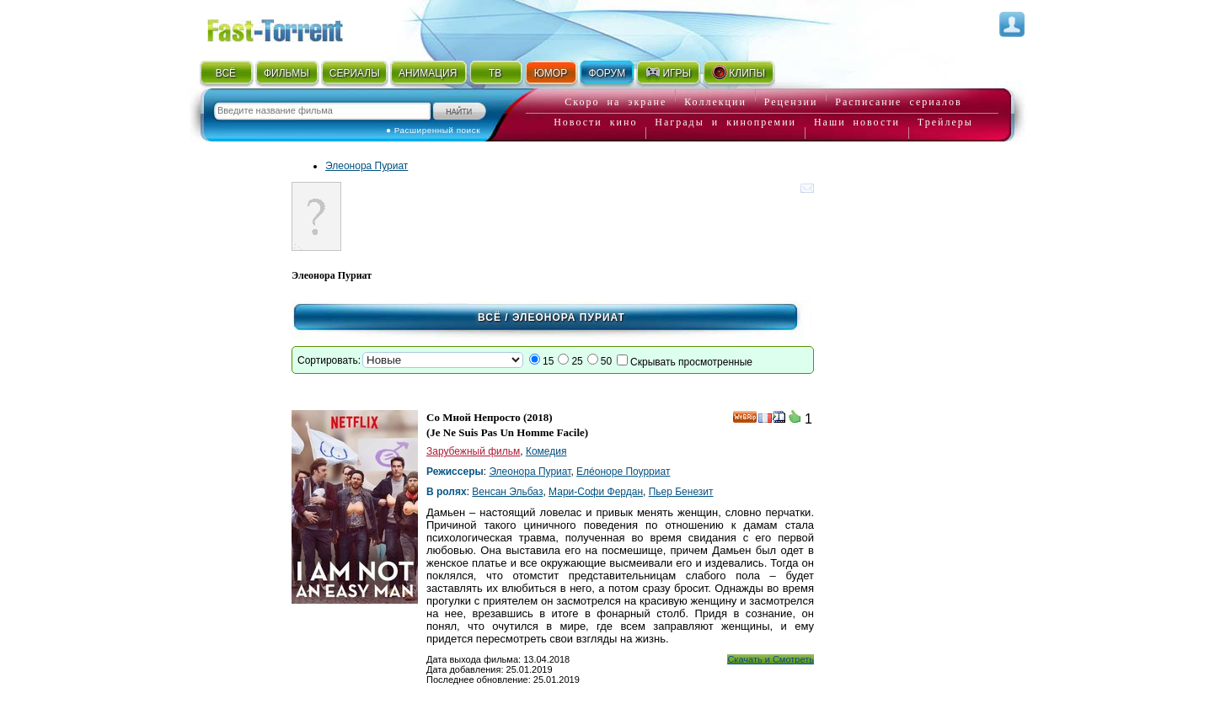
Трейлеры (945, 122)
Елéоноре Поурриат (623, 471)
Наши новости (857, 122)
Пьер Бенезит (681, 492)
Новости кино (595, 122)
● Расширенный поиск (433, 130)
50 (606, 361)
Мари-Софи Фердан (596, 492)
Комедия (546, 451)
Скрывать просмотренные (691, 362)
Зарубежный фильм (473, 451)
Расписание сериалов (898, 102)
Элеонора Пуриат (366, 166)
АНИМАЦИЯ (428, 73)
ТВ (495, 73)
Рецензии (791, 102)
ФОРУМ (606, 73)
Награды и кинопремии (725, 122)
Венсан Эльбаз (507, 492)
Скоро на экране (615, 102)
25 (576, 361)
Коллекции (715, 102)
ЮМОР (550, 73)
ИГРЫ (668, 72)
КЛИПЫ (738, 72)
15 (548, 361)
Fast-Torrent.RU (291, 27)
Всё (489, 317)
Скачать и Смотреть (770, 659)
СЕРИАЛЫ (354, 73)
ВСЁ (226, 73)
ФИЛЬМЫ (286, 73)
